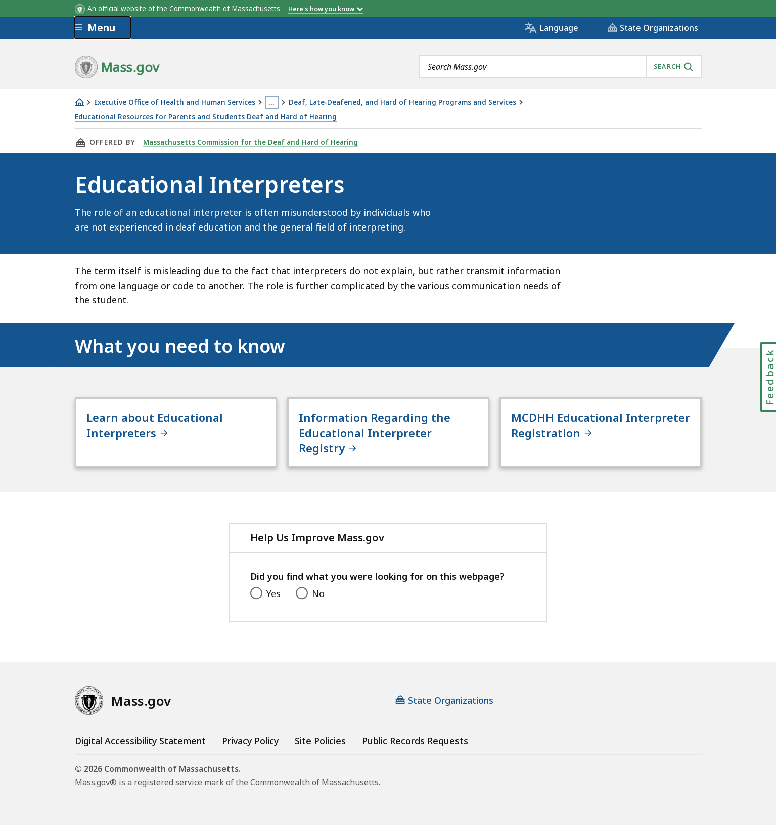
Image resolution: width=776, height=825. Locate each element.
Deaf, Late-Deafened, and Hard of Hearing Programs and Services (402, 102)
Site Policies (320, 741)
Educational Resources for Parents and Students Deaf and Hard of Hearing (206, 117)
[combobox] (560, 66)
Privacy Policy (250, 741)
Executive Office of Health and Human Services (174, 102)
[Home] (79, 102)
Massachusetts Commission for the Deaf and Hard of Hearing (250, 142)
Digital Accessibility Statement (140, 741)
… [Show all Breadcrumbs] (271, 102)
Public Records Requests (415, 741)
